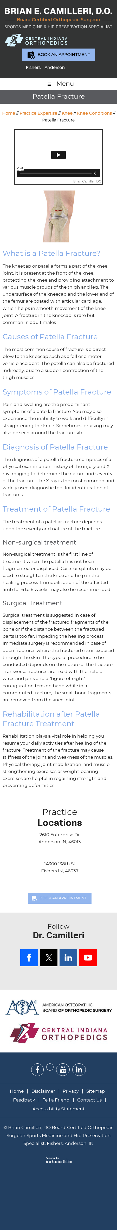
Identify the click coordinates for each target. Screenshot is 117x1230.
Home (8, 113)
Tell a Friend (56, 1100)
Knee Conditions (94, 113)
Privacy (71, 1091)
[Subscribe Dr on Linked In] (79, 1069)
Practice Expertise (38, 113)
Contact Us (89, 1100)
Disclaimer (43, 1091)
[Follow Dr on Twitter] (50, 1067)
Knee (67, 113)
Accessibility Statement (58, 1109)
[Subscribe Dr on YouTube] (63, 1069)
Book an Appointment (63, 55)
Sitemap (95, 1091)
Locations (59, 817)
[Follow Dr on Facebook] (37, 1069)
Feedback (24, 1100)
